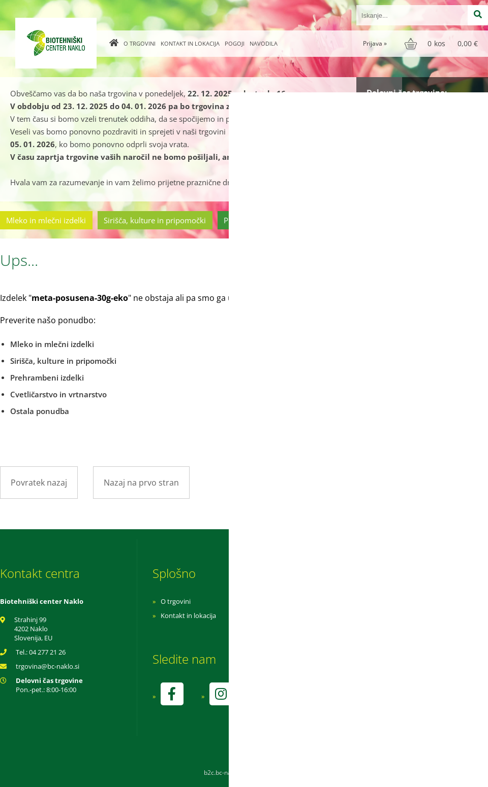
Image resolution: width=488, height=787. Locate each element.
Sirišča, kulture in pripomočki (155, 220)
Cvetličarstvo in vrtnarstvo (357, 220)
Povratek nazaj (39, 482)
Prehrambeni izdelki (259, 220)
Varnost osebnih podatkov (337, 629)
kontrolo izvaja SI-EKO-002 (337, 701)
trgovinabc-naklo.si (47, 666)
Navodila (264, 43)
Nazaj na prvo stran (141, 482)
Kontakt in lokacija (190, 43)
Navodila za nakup (325, 601)
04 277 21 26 (47, 652)
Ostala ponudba (449, 220)
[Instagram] (220, 693)
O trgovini (140, 43)
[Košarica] (442, 43)
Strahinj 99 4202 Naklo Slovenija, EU (33, 628)
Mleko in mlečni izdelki (46, 220)
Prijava (375, 43)
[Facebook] (171, 693)
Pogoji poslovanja (324, 615)
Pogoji (235, 43)
